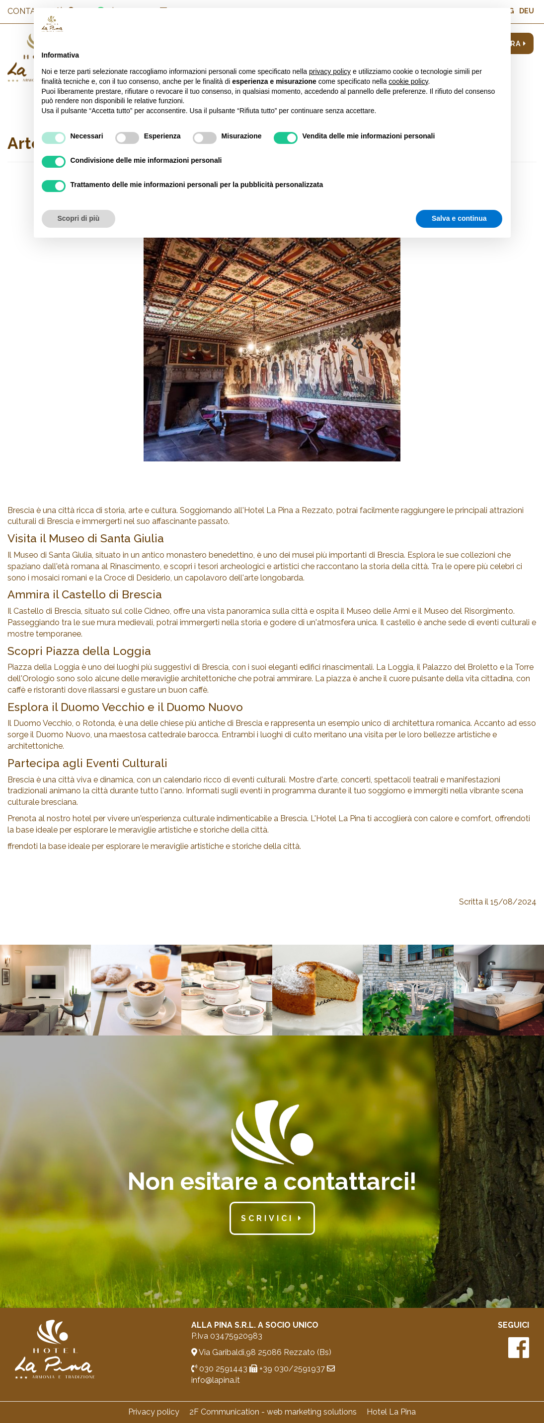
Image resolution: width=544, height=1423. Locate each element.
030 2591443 (219, 1368)
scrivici (272, 1218)
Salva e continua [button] (459, 218)
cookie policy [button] (408, 81)
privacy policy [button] (330, 71)
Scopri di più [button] (79, 218)
